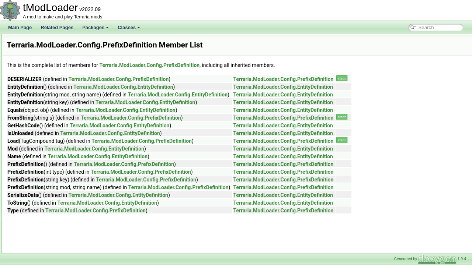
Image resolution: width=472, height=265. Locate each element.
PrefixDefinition (57, 147)
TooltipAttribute (56, 212)
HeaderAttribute (57, 58)
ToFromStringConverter (65, 203)
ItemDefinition (55, 74)
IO (38, 244)
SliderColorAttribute (61, 195)
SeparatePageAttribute (64, 179)
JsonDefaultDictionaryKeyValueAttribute (81, 82)
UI (38, 252)
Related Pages (57, 27)
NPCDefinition (56, 123)
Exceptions (47, 236)
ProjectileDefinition (60, 155)
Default (43, 228)
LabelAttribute (55, 106)
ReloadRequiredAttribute (66, 171)
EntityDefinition (57, 50)
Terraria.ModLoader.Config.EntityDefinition (215, 87)
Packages (95, 27)
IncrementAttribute (60, 66)
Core (41, 220)
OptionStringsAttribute (63, 139)
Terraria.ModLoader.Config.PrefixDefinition (241, 65)
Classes (129, 27)
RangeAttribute (57, 163)
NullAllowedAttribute (61, 131)
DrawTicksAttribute (60, 42)
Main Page (20, 27)
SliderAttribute (56, 187)
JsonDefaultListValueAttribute (71, 90)
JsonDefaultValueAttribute (67, 98)
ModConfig (52, 114)
